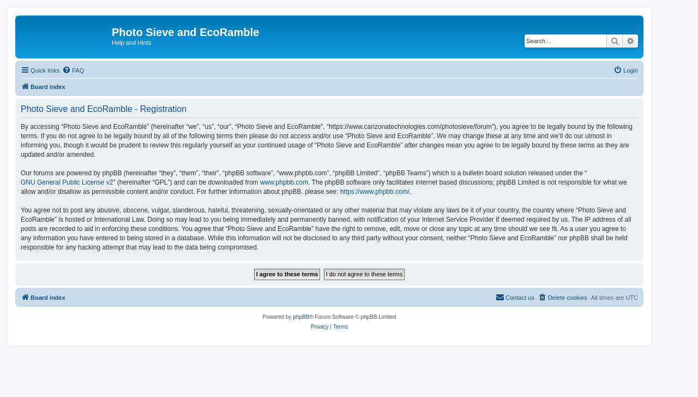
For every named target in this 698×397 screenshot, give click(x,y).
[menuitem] (73, 70)
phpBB (301, 317)
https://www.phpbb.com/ (375, 191)
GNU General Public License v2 (67, 182)
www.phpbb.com (284, 182)
